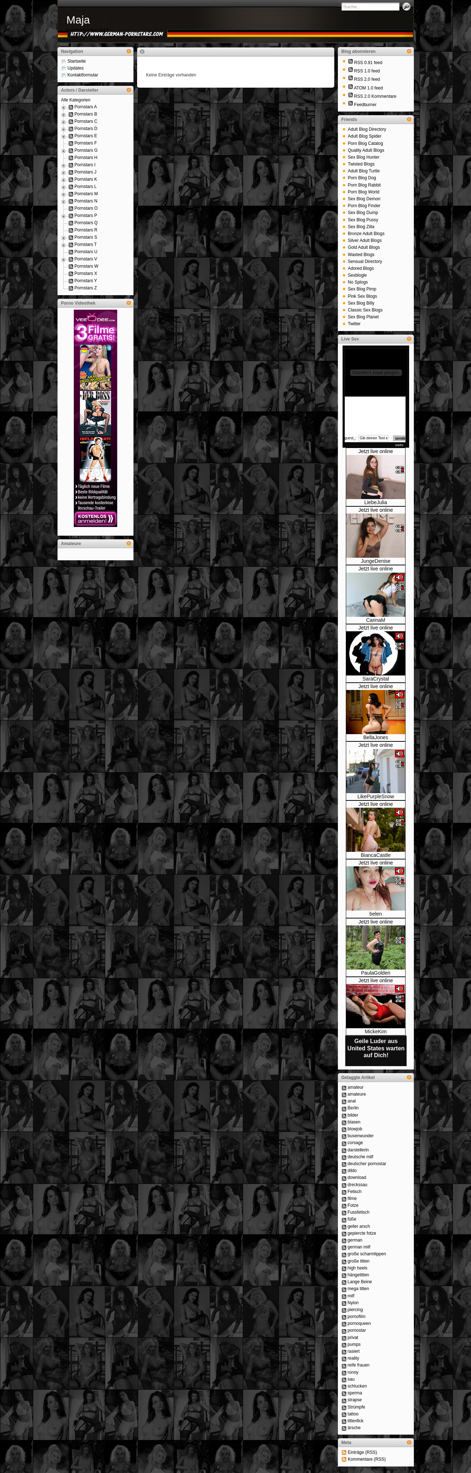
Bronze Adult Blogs (366, 233)
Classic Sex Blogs (365, 310)
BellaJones (375, 737)
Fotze (353, 1205)
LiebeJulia (375, 502)
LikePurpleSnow (375, 796)
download (357, 1177)
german (355, 1240)
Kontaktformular (83, 75)
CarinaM (375, 620)
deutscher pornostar (367, 1163)
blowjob (355, 1128)
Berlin (353, 1107)
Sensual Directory (365, 261)
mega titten (358, 1288)
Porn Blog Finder (364, 205)
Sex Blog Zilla (361, 226)
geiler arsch (359, 1226)
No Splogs (358, 282)
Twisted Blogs (361, 164)
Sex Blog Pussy (363, 219)
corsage (355, 1142)
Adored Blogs (361, 268)
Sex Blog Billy (361, 303)
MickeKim (376, 1031)
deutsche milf (360, 1156)
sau (351, 1379)
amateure (357, 1094)
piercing (355, 1309)
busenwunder (361, 1135)
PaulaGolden (375, 973)
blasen (354, 1122)
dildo (352, 1170)
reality (353, 1358)
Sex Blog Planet (363, 316)
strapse (355, 1399)
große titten (359, 1261)
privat (353, 1337)
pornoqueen (359, 1323)
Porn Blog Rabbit (364, 185)
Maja (78, 20)
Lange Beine (360, 1281)
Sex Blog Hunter (363, 157)
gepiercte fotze (362, 1233)
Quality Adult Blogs (366, 150)
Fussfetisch (359, 1212)
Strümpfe (356, 1407)
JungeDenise (376, 561)
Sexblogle (357, 275)
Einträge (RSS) (362, 1452)
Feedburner (365, 104)
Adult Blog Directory (367, 129)
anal (352, 1101)
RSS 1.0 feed (367, 71)
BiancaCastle (376, 855)
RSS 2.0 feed (367, 79)
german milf (359, 1247)
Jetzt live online (375, 451)
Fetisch (355, 1191)
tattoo (353, 1413)
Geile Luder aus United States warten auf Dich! (375, 1048)
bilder (353, 1115)
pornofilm (356, 1316)
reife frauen (359, 1365)
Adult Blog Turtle (364, 170)
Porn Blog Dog (362, 177)
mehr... (400, 445)
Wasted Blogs (361, 254)
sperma (355, 1392)
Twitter (354, 323)
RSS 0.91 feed (368, 62)
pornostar (357, 1330)
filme (352, 1198)
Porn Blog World (363, 191)
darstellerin (358, 1149)
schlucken (357, 1386)
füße (352, 1219)
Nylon (353, 1302)
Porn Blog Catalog (365, 143)
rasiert (354, 1351)
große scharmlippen (367, 1253)
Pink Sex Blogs (362, 296)
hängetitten (358, 1274)
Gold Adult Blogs (364, 247)
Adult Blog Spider (365, 136)
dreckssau (358, 1184)
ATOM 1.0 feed (368, 88)
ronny (353, 1372)
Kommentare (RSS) (367, 1459)
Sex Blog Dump (363, 212)
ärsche (354, 1427)
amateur (356, 1087)
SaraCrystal (375, 679)
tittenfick (356, 1420)
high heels (358, 1268)
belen (375, 914)
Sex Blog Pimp (362, 289)
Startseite (77, 61)
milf (351, 1295)
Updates (76, 68)
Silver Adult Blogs (365, 240)
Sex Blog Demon (364, 198)
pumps (354, 1344)
